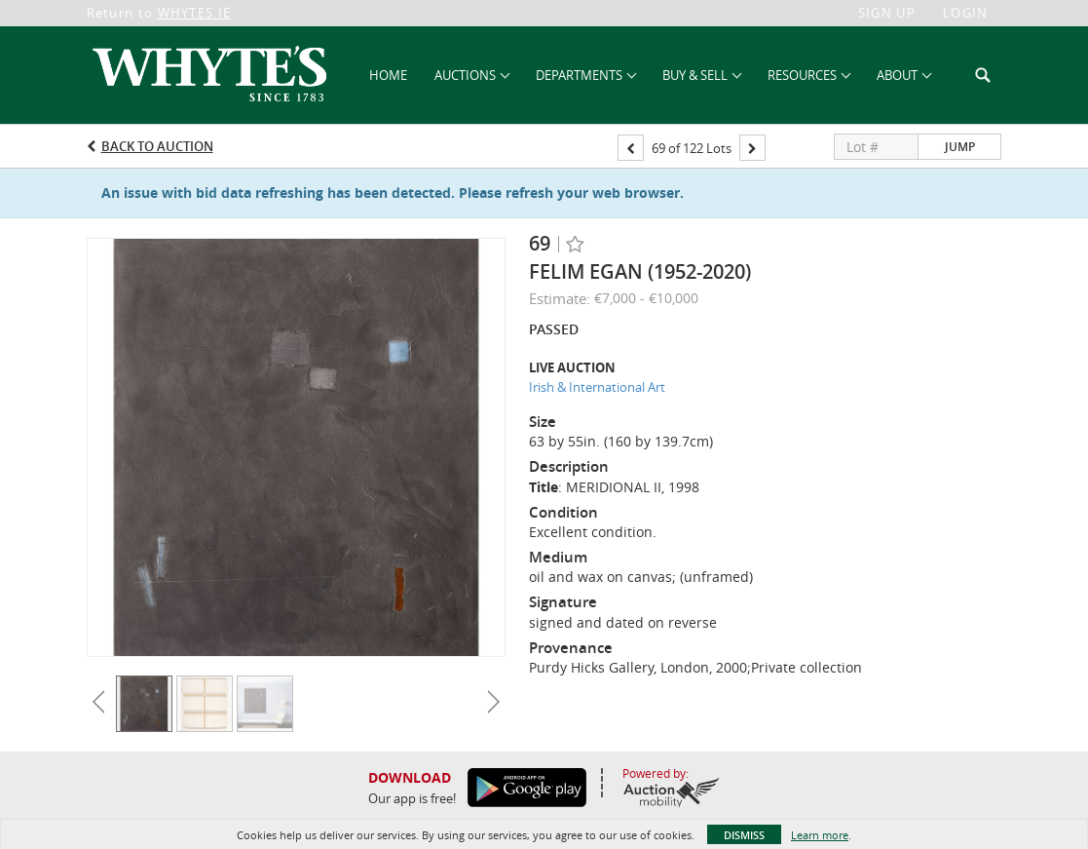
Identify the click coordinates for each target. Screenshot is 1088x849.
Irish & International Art (597, 387)
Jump (960, 146)
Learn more (819, 835)
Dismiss (744, 835)
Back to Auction (157, 146)
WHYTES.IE (195, 12)
